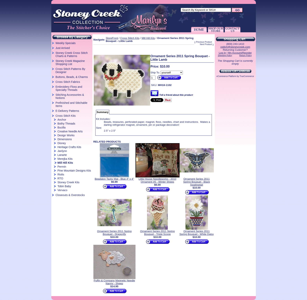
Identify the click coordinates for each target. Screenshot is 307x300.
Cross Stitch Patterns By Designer (70, 70)
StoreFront (112, 38)
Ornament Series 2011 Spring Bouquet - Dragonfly (114, 233)
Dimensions (65, 139)
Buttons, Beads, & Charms (72, 77)
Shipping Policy (225, 55)
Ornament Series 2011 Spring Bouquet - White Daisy (197, 233)
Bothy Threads (66, 123)
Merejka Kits (65, 158)
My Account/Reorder (240, 52)
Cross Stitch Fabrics (68, 81)
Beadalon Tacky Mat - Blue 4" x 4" (114, 178)
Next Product (206, 44)
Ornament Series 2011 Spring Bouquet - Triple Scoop (157, 233)
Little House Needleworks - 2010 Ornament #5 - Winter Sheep (157, 180)
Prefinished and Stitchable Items (72, 104)
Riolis (61, 174)
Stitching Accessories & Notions (70, 96)
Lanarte (62, 154)
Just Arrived (63, 48)
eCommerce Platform (226, 76)
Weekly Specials (66, 43)
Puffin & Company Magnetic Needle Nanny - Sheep (114, 282)
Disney (62, 143)
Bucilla (62, 127)
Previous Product (204, 42)
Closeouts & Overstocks (70, 195)
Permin (62, 166)
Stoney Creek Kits (68, 182)
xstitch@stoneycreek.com (235, 46)
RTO (60, 178)
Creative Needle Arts (70, 131)
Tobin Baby (64, 186)
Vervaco (63, 190)
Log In (222, 52)
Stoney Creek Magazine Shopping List (70, 62)
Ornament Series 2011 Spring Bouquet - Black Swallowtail (196, 181)
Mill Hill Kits (65, 162)
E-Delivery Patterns (67, 110)
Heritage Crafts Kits (69, 147)
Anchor (62, 119)
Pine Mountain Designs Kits (74, 170)
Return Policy (245, 55)
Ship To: (155, 72)
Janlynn (62, 151)
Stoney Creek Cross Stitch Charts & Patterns (72, 54)
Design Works (66, 135)
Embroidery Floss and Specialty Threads (69, 88)
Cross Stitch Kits (66, 115)
